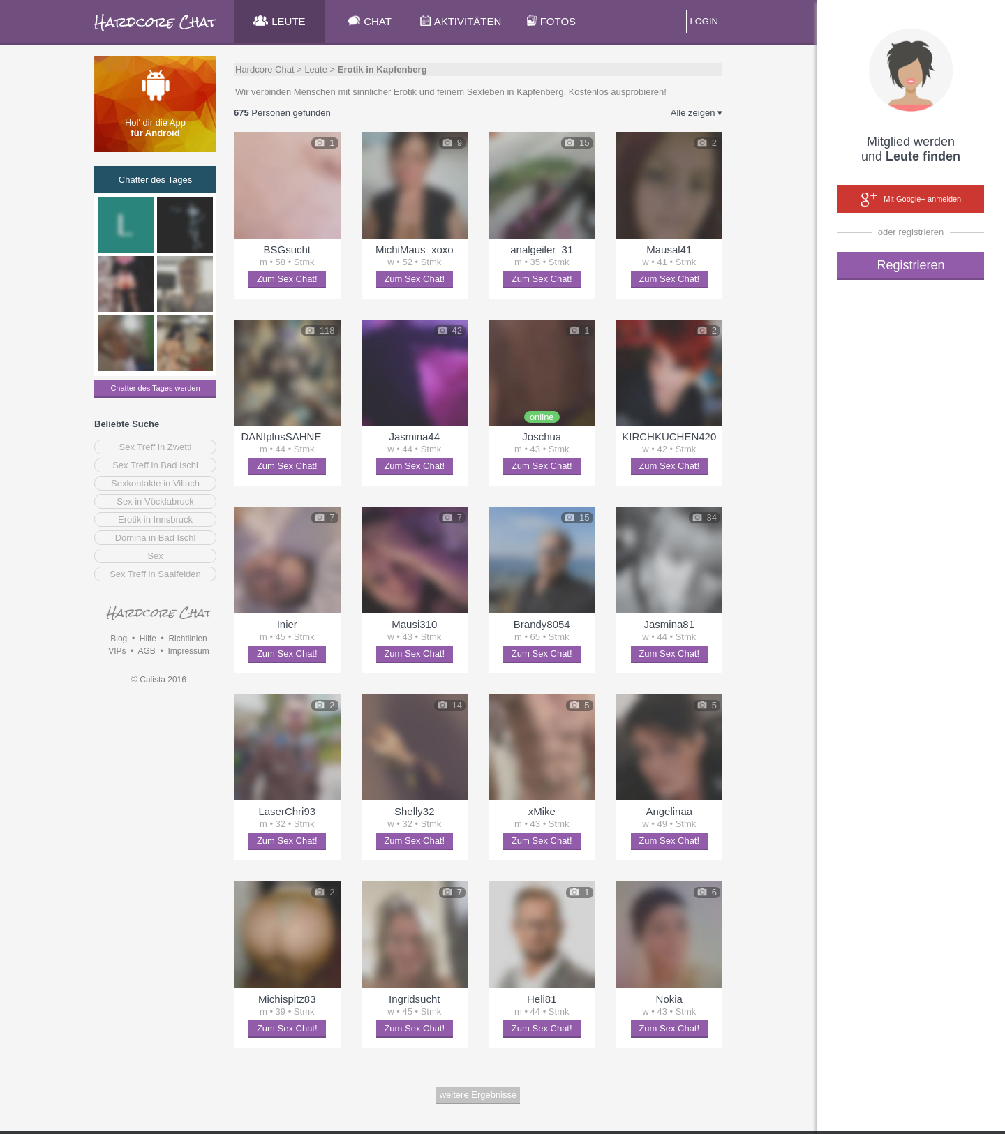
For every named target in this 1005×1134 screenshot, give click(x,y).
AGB (146, 651)
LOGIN (704, 21)
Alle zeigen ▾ (696, 112)
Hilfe (148, 638)
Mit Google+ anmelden (911, 200)
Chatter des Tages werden (155, 388)
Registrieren (910, 265)
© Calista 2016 (158, 680)
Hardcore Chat (265, 69)
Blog (118, 638)
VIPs (117, 651)
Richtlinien (187, 638)
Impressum (188, 651)
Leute (315, 69)
